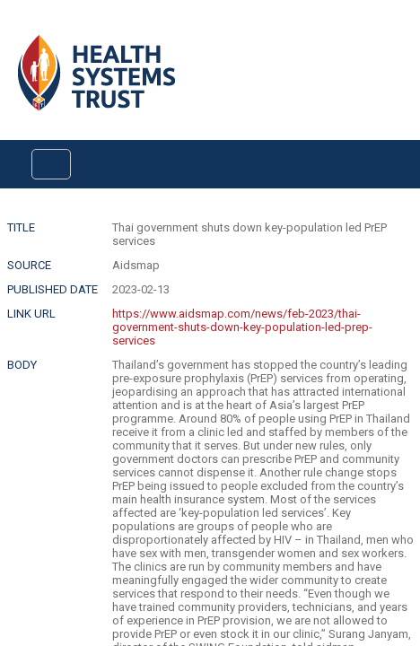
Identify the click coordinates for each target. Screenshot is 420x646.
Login (15, 28)
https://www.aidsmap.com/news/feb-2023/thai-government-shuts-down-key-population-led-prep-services (242, 327)
